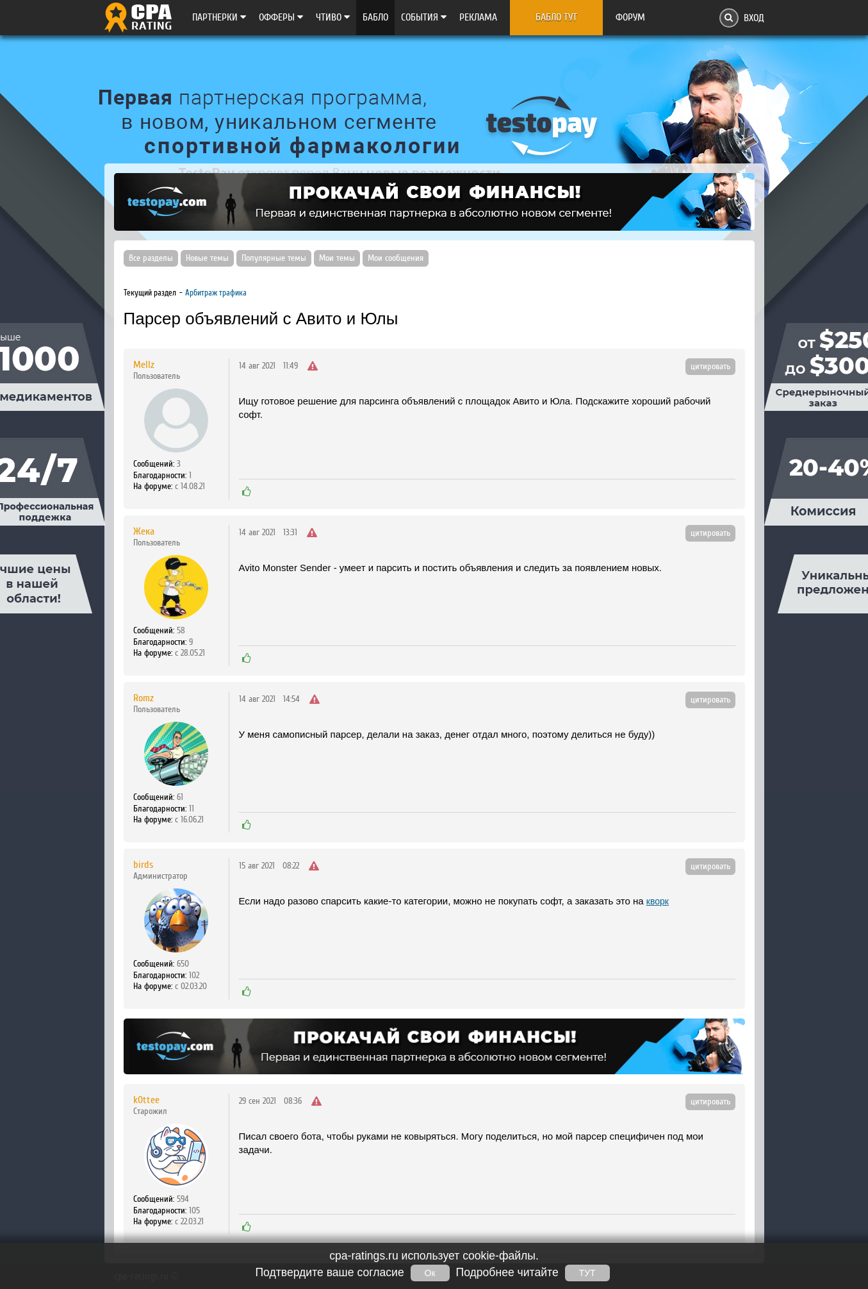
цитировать (710, 367)
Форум (630, 17)
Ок (430, 1273)
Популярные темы (274, 258)
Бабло (375, 17)
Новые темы (207, 258)
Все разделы (151, 258)
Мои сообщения (395, 258)
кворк (657, 901)
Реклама (478, 17)
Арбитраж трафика (216, 292)
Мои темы (337, 258)
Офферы (281, 17)
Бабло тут (556, 17)
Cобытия (423, 17)
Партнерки (219, 17)
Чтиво (333, 17)
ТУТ (587, 1273)
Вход (754, 18)
